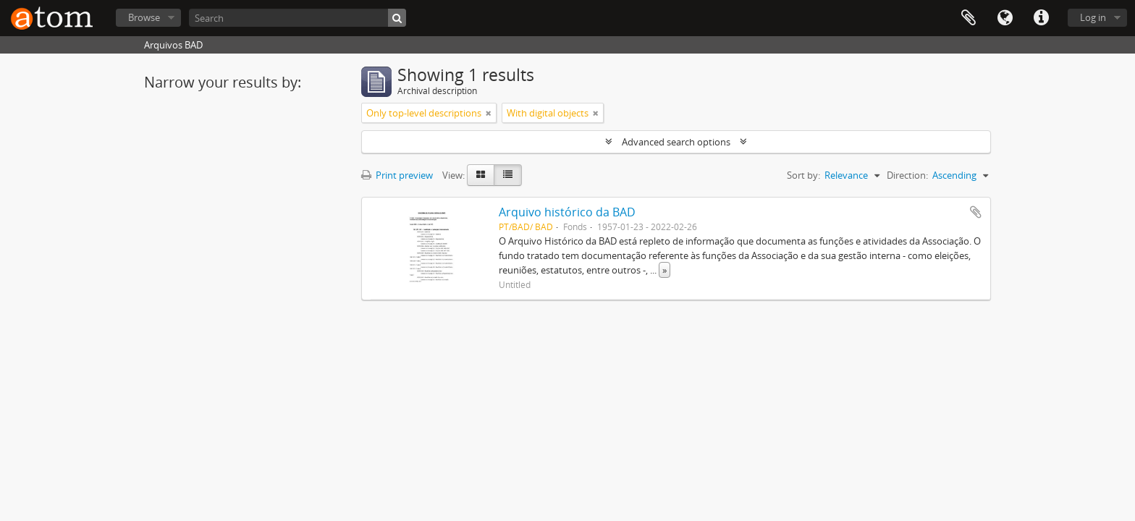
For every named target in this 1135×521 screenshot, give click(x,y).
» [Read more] (664, 269)
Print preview (397, 175)
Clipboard (968, 18)
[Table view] (508, 175)
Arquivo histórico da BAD (567, 212)
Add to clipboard (976, 212)
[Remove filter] (488, 113)
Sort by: (803, 175)
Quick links (1041, 18)
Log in (1093, 17)
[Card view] (480, 175)
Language (1005, 18)
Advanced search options (676, 141)
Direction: (907, 175)
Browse (144, 17)
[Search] (297, 18)
